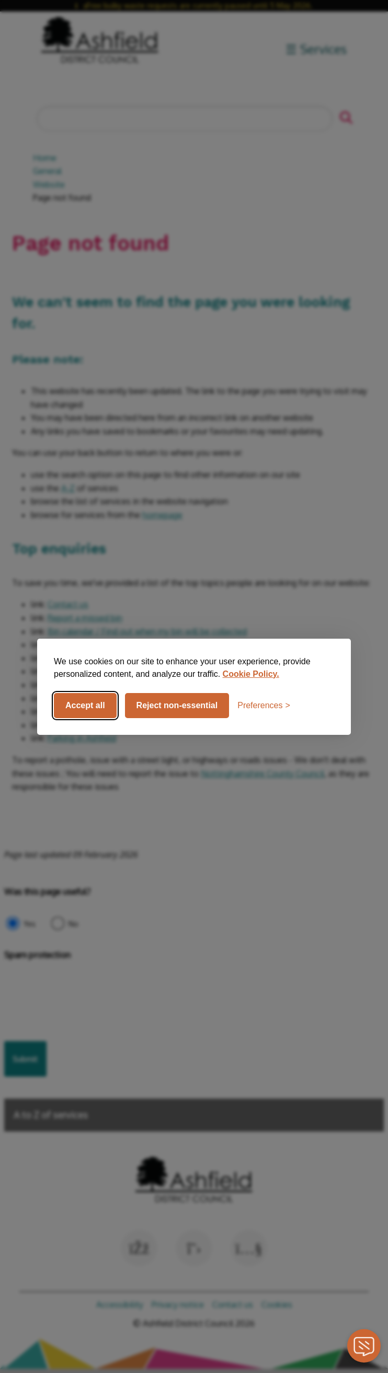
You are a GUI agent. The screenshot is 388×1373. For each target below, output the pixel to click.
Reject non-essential (177, 705)
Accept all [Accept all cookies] (85, 705)
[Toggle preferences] (263, 706)
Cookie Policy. (251, 674)
